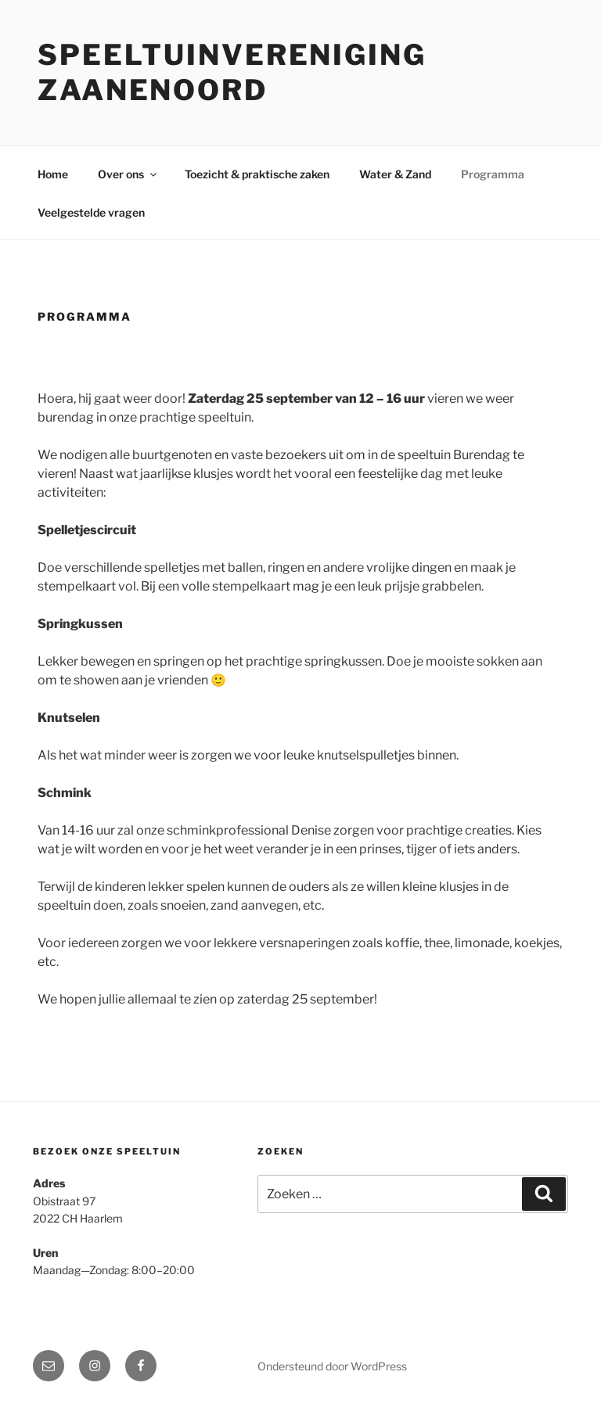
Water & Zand (395, 174)
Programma (492, 174)
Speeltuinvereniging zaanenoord (232, 72)
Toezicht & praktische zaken (257, 174)
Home (53, 174)
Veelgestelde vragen (91, 212)
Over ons (128, 174)
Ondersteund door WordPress (332, 1366)
